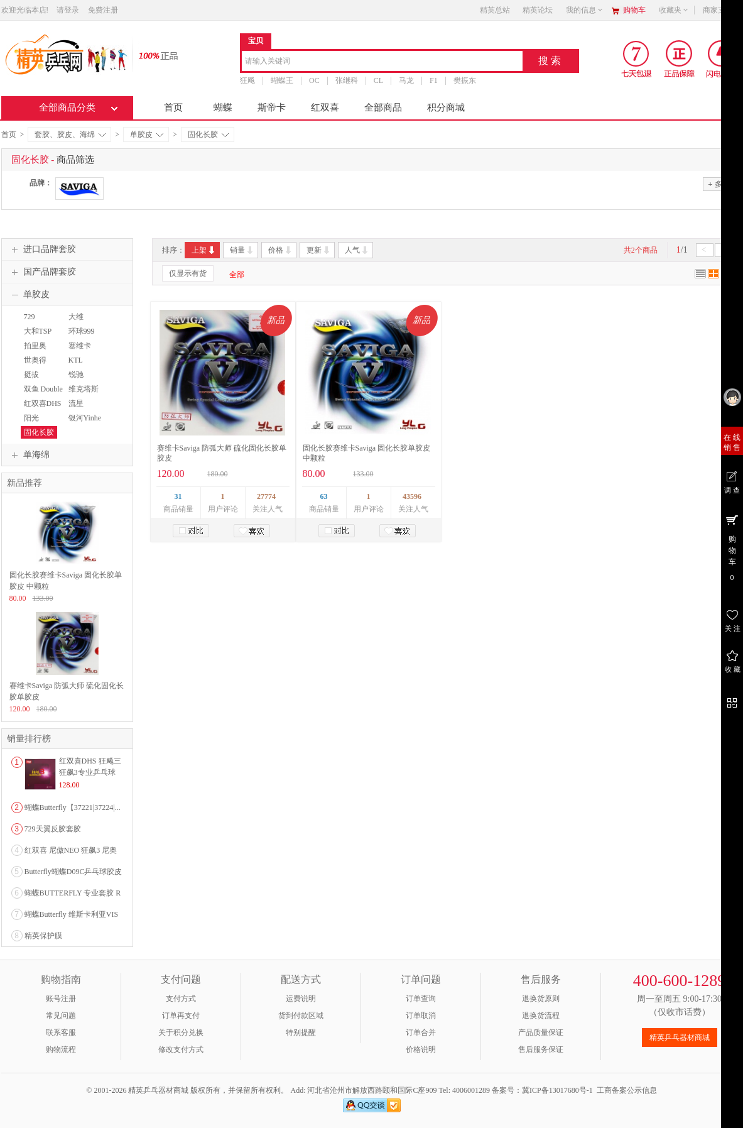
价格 (280, 250)
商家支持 (721, 10)
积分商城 (446, 107)
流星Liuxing (77, 409)
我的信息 (585, 10)
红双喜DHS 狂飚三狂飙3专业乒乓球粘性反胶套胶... (90, 772)
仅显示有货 (188, 273)
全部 (236, 274)
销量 (242, 250)
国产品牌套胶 (42, 272)
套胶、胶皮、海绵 (70, 134)
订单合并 (421, 1032)
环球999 (81, 331)
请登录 (68, 10)
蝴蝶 (223, 107)
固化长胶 (208, 134)
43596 (412, 496)
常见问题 (61, 1015)
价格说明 (421, 1049)
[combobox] (382, 62)
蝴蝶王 (282, 80)
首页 (173, 107)
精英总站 (495, 10)
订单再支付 (181, 1015)
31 (178, 496)
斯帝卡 (272, 107)
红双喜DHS (43, 403)
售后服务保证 (540, 1049)
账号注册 (61, 998)
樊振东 (464, 80)
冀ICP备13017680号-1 (557, 1090)
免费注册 (103, 10)
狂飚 (247, 80)
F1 (434, 80)
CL (377, 80)
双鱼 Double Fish (42, 395)
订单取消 (421, 1015)
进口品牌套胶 (42, 249)
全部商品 (383, 107)
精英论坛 (538, 10)
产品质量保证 (540, 1032)
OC (314, 80)
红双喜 (325, 107)
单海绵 (29, 455)
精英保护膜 (43, 935)
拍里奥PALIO (33, 351)
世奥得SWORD (34, 366)
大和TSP (38, 331)
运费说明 (301, 998)
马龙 (406, 80)
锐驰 (76, 374)
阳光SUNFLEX (38, 423)
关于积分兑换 (180, 1032)
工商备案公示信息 (627, 1090)
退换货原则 (541, 998)
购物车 (634, 10)
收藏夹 (674, 10)
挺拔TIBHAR (35, 380)
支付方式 (181, 998)
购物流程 (61, 1049)
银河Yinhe (85, 417)
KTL (75, 360)
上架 (204, 250)
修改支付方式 (180, 1049)
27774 (266, 496)
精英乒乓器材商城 (679, 1037)
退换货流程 (541, 1015)
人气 (357, 250)
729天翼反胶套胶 (52, 828)
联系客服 (61, 1032)
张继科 (346, 80)
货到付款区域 (300, 1015)
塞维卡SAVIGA (79, 351)
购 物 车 (732, 547)
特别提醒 (301, 1032)
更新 (318, 250)
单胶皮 (146, 134)
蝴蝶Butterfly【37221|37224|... (72, 807)
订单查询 (421, 998)
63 (324, 496)
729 (29, 316)
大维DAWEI (77, 322)
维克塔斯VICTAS (82, 395)
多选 (718, 184)
